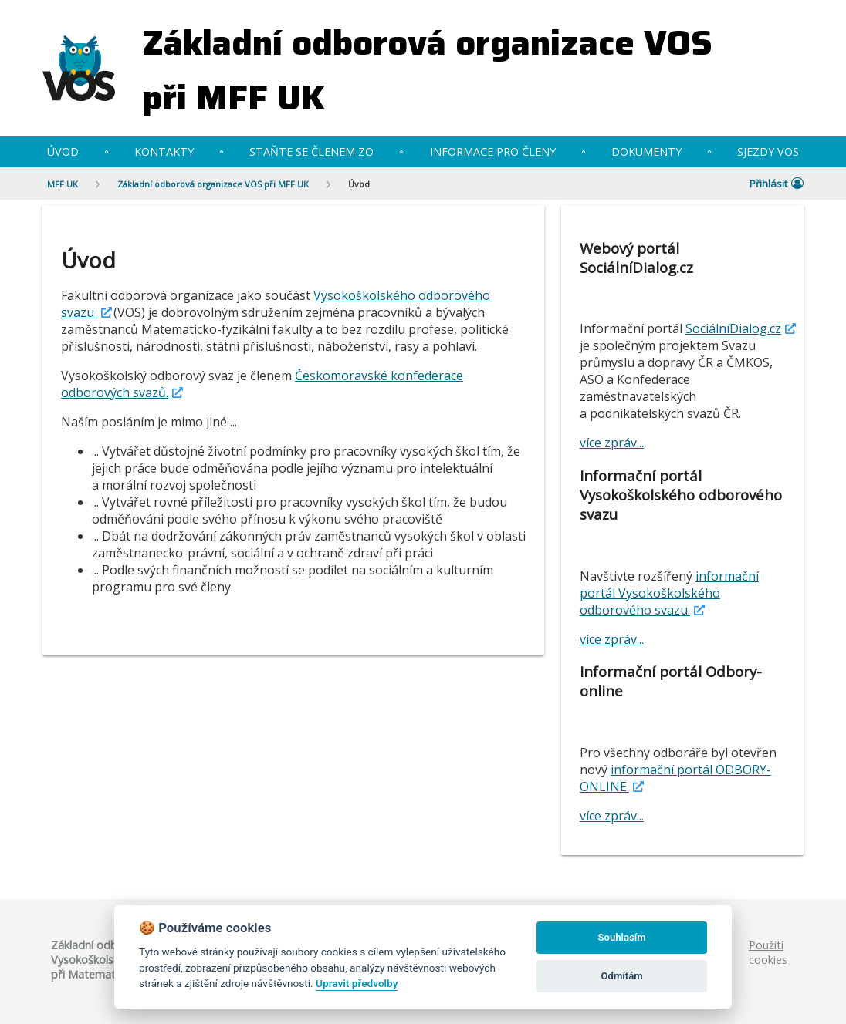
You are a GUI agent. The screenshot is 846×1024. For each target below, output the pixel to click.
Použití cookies (768, 952)
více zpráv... (612, 442)
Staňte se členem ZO (311, 151)
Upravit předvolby (357, 983)
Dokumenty (646, 151)
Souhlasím (622, 937)
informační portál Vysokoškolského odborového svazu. (669, 593)
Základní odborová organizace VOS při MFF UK (427, 70)
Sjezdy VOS (768, 151)
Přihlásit (777, 183)
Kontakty (164, 151)
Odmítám (622, 976)
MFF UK (62, 184)
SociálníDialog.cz (733, 328)
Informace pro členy (493, 151)
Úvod (63, 151)
